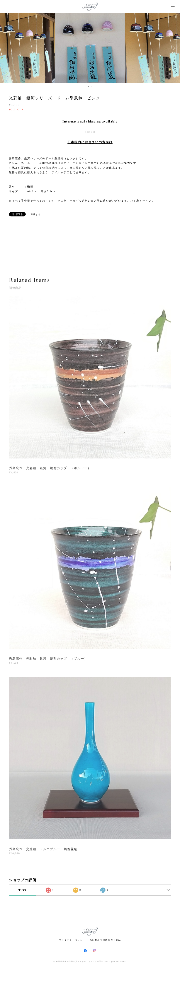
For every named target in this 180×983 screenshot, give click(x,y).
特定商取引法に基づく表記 (105, 940)
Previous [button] (6, 48)
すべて (22, 889)
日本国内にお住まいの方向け (90, 142)
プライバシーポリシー (72, 940)
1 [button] (88, 86)
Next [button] (173, 48)
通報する (36, 214)
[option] (90, 48)
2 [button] (91, 86)
